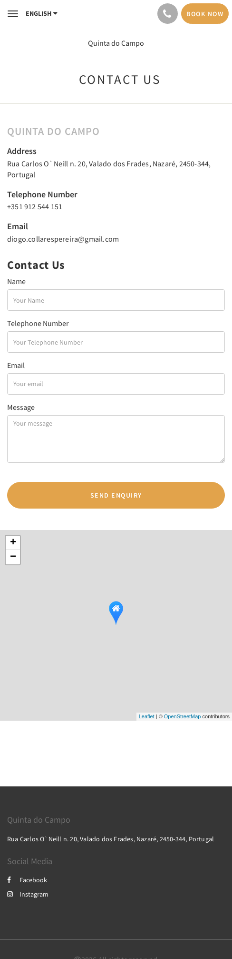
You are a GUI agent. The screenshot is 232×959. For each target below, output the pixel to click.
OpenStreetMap (182, 716)
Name (16, 281)
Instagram (27, 894)
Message (21, 407)
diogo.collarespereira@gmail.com (63, 239)
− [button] (13, 557)
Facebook (27, 880)
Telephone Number (38, 323)
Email (16, 365)
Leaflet (147, 716)
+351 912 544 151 (34, 206)
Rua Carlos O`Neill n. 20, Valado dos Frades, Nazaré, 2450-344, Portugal (110, 839)
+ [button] (13, 543)
